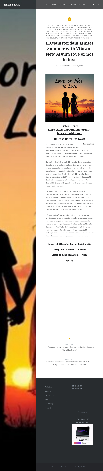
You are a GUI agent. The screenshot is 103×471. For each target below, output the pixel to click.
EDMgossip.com (52, 34)
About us (48, 391)
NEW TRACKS (74, 4)
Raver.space (87, 36)
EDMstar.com (78, 34)
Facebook (81, 249)
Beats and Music (67, 25)
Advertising (49, 404)
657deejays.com (52, 25)
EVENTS (85, 4)
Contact (48, 408)
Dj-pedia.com (74, 27)
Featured (88, 34)
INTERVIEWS (51, 4)
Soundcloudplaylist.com (56, 38)
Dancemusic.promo (60, 27)
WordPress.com (85, 467)
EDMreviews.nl (66, 34)
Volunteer (48, 387)
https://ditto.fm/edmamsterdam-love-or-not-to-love (69, 131)
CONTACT (95, 4)
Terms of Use (49, 395)
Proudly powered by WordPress (58, 467)
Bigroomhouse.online (83, 25)
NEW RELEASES (69, 36)
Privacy (47, 399)
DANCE (48, 27)
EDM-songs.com (61, 31)
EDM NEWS (62, 4)
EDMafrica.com (85, 31)
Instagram (58, 249)
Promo (79, 36)
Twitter (70, 249)
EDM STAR (12, 4)
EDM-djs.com (62, 29)
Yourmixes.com (87, 38)
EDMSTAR (66, 66)
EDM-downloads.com (78, 29)
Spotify (69, 260)
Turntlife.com (74, 38)
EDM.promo (73, 31)
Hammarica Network (55, 36)
